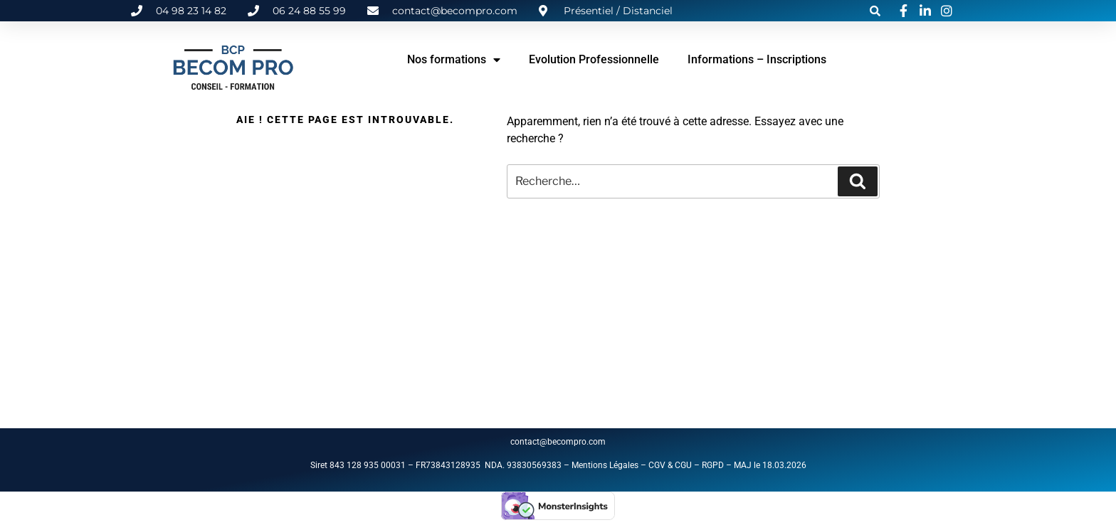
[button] (874, 10)
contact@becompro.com (559, 442)
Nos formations (453, 60)
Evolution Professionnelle (594, 59)
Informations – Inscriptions (757, 59)
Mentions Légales (605, 465)
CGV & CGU (670, 465)
